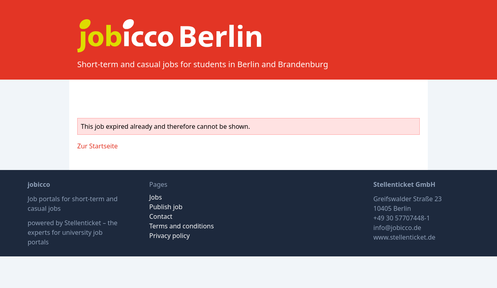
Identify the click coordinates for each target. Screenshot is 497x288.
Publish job (165, 206)
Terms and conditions (181, 226)
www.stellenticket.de (404, 237)
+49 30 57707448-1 (401, 218)
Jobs (155, 197)
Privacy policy (169, 235)
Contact (160, 216)
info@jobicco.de (397, 227)
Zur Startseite (97, 146)
